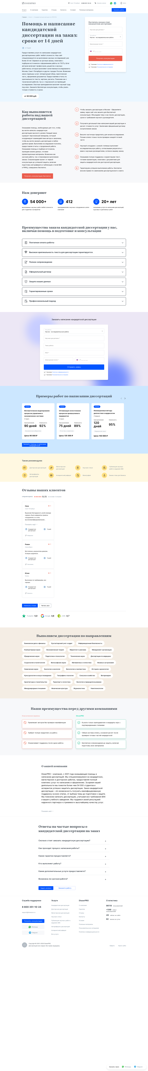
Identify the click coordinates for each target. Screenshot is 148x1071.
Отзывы (54, 10)
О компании (34, 10)
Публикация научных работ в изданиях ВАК (116, 468)
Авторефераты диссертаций (34, 475)
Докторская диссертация (38, 468)
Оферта (112, 945)
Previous (121, 400)
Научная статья (88, 468)
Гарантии (45, 10)
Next (124, 400)
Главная (24, 17)
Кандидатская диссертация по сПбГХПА (45, 17)
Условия (73, 10)
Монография (87, 475)
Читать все (45, 606)
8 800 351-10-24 (31, 907)
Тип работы (93, 35)
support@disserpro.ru (28, 912)
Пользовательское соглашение (105, 67)
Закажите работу (64, 888)
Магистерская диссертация (60, 468)
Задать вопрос (45, 888)
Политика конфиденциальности (89, 932)
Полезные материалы (86, 10)
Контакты (63, 10)
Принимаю (94, 64)
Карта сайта (122, 945)
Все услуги (54, 934)
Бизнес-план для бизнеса (117, 475)
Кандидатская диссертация (60, 905)
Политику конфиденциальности (105, 64)
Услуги (24, 10)
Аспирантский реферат (63, 475)
